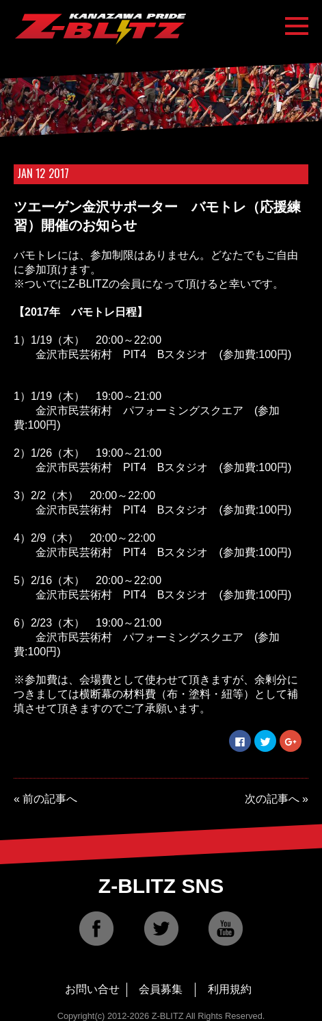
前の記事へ (50, 799)
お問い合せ (92, 989)
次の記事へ (272, 799)
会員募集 (161, 989)
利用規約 (230, 989)
